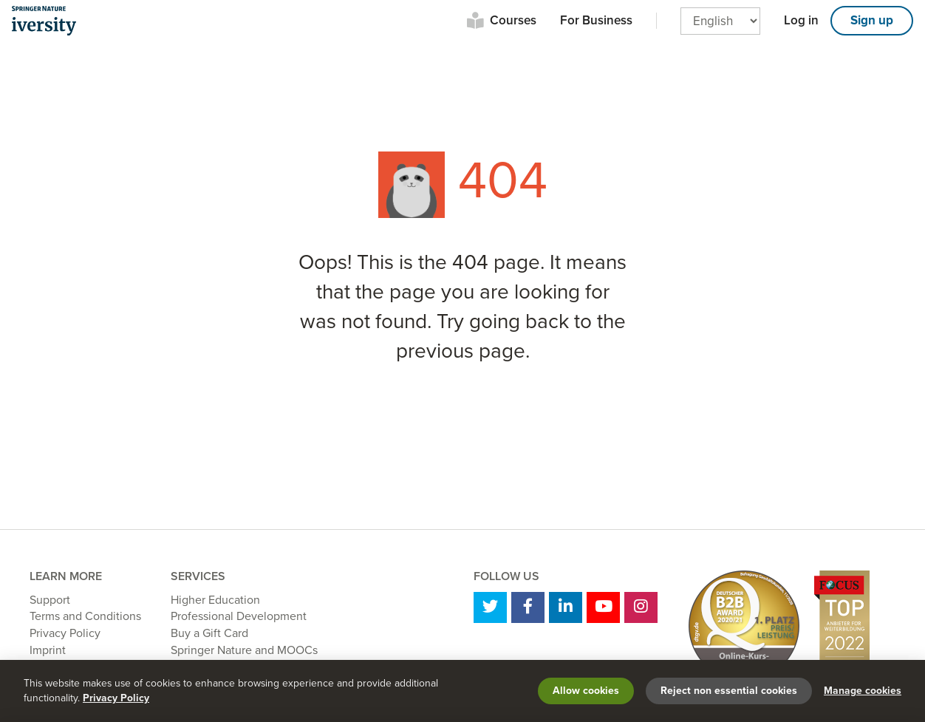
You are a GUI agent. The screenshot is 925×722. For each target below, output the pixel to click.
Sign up (871, 20)
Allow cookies (586, 690)
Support (50, 600)
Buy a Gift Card (209, 633)
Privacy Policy (65, 633)
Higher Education (215, 600)
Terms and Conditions (85, 616)
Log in (801, 20)
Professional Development (239, 616)
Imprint (48, 650)
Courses (513, 20)
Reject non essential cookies (729, 690)
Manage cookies (862, 690)
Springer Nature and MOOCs (244, 650)
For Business (596, 20)
